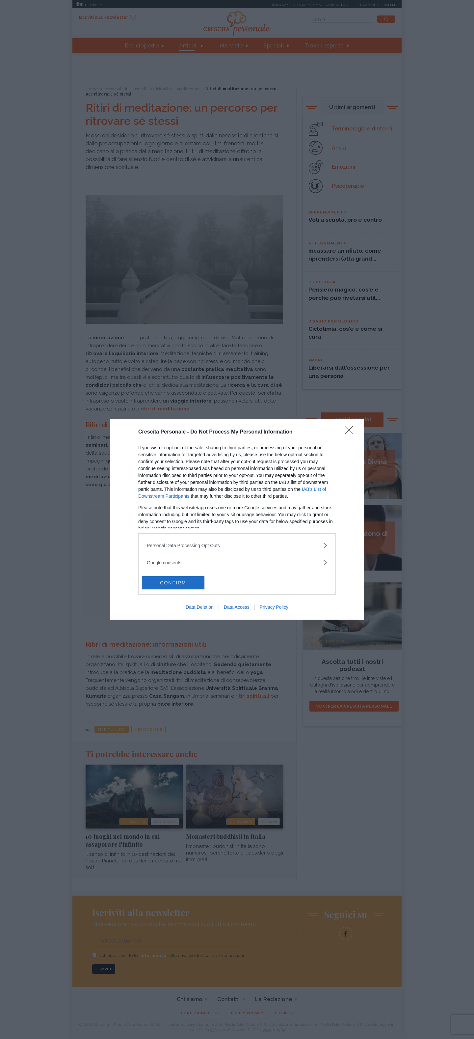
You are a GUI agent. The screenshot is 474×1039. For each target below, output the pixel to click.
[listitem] (237, 545)
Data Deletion (200, 607)
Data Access (237, 607)
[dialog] (237, 519)
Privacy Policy (274, 607)
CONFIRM (173, 582)
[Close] (351, 432)
